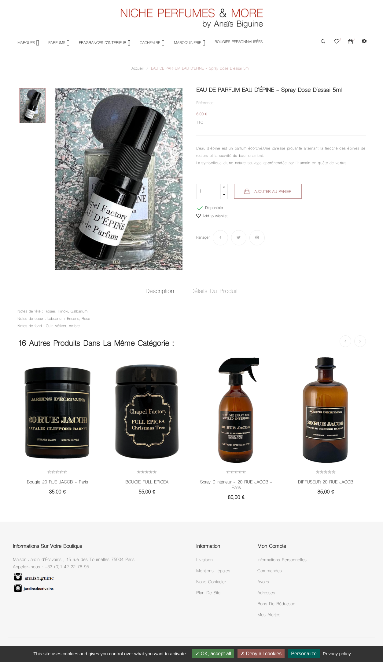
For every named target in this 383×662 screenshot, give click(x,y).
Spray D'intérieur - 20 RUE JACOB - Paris (236, 485)
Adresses (266, 593)
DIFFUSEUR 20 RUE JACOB (325, 482)
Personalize (304, 653)
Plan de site (208, 593)
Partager (220, 237)
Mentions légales (213, 571)
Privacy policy (337, 653)
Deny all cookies (261, 653)
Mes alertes (268, 615)
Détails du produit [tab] (216, 291)
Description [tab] (158, 291)
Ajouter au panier (273, 192)
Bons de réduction (276, 604)
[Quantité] (208, 191)
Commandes (269, 571)
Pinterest (257, 237)
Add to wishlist (211, 216)
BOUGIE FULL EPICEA (146, 482)
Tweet (238, 237)
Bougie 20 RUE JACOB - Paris (57, 482)
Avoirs (263, 582)
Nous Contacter (211, 582)
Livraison (204, 560)
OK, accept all (213, 653)
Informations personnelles (282, 560)
